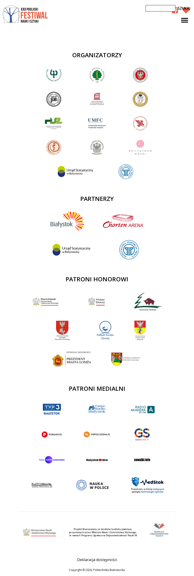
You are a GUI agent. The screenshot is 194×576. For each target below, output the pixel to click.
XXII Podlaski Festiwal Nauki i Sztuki (25, 14)
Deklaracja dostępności (97, 559)
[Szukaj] (160, 8)
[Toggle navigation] (184, 20)
